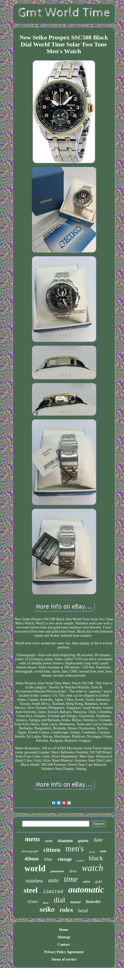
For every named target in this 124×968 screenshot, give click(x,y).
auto (53, 880)
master (75, 902)
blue (48, 859)
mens (32, 839)
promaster (57, 871)
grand (80, 860)
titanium (65, 840)
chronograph (29, 851)
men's (74, 848)
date (98, 840)
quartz (83, 840)
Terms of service (63, 959)
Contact (64, 944)
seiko (47, 909)
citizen (52, 849)
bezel (83, 910)
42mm (32, 901)
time (71, 879)
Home (64, 930)
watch (92, 868)
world (35, 868)
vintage (65, 859)
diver (73, 871)
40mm (32, 858)
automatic (86, 889)
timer (46, 902)
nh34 (86, 882)
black (96, 858)
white (103, 851)
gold (98, 881)
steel (31, 890)
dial (59, 900)
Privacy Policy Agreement (63, 952)
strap (92, 851)
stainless (34, 881)
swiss (49, 841)
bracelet (93, 901)
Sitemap (64, 937)
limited (53, 892)
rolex (66, 909)
